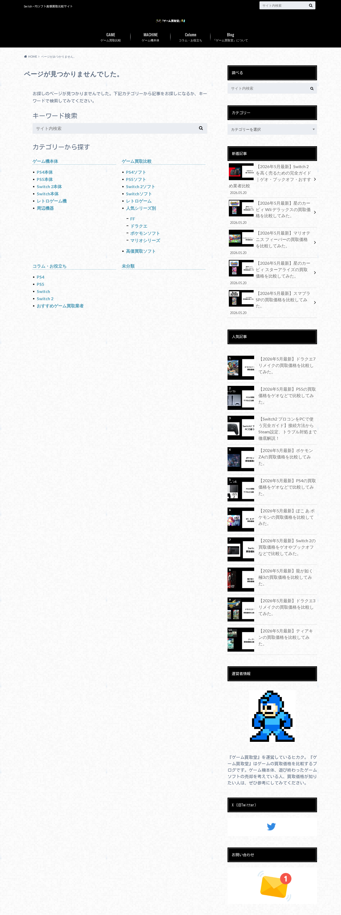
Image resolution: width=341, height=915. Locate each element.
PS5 (40, 295)
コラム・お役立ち (190, 47)
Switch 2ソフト (140, 197)
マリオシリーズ (145, 251)
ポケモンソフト (145, 244)
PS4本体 (45, 183)
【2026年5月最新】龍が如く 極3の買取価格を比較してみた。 (287, 557)
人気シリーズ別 (141, 219)
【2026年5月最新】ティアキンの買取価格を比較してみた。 (286, 617)
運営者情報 (62, 907)
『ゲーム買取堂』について (230, 47)
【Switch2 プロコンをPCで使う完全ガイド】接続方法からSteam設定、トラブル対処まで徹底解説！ (286, 409)
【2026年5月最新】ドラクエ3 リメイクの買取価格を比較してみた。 (287, 587)
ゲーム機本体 (150, 47)
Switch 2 (45, 309)
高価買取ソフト (141, 262)
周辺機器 (45, 219)
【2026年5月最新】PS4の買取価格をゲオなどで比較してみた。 (287, 466)
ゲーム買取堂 (228, 907)
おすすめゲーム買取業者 (60, 316)
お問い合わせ (34, 907)
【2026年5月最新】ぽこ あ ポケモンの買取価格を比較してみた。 (286, 497)
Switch (43, 302)
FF (132, 229)
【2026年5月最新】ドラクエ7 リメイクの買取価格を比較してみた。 (287, 346)
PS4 (40, 288)
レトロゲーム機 (52, 212)
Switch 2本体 (49, 197)
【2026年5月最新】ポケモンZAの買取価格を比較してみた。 (286, 436)
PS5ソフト (136, 190)
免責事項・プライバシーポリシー (106, 907)
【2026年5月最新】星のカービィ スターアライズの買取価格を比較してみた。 (270, 267)
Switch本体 (48, 204)
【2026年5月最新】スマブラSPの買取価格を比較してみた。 (270, 292)
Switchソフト (139, 204)
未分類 (128, 277)
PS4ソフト (136, 183)
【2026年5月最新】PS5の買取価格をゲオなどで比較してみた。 (287, 376)
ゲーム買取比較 (111, 47)
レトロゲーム (139, 212)
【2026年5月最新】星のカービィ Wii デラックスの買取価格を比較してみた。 (270, 213)
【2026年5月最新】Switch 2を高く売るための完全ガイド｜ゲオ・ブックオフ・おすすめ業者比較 (270, 185)
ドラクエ (138, 237)
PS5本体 (45, 190)
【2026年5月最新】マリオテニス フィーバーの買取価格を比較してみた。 (270, 240)
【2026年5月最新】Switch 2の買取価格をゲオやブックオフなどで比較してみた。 (287, 529)
